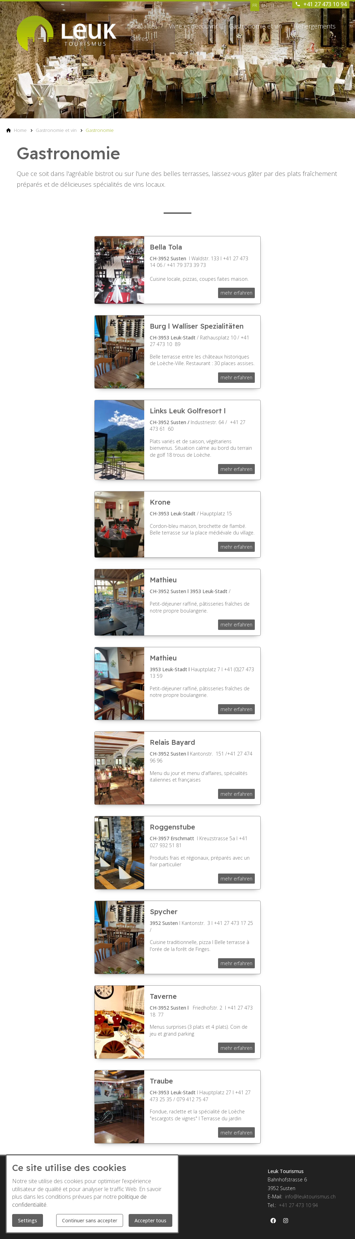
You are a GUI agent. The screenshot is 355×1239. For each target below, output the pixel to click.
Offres (139, 38)
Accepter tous (150, 1220)
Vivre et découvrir (193, 26)
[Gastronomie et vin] (56, 130)
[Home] (20, 130)
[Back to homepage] (66, 33)
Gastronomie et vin (255, 26)
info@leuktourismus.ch (310, 1196)
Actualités (144, 26)
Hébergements (314, 26)
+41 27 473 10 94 (298, 1205)
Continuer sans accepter (89, 1220)
